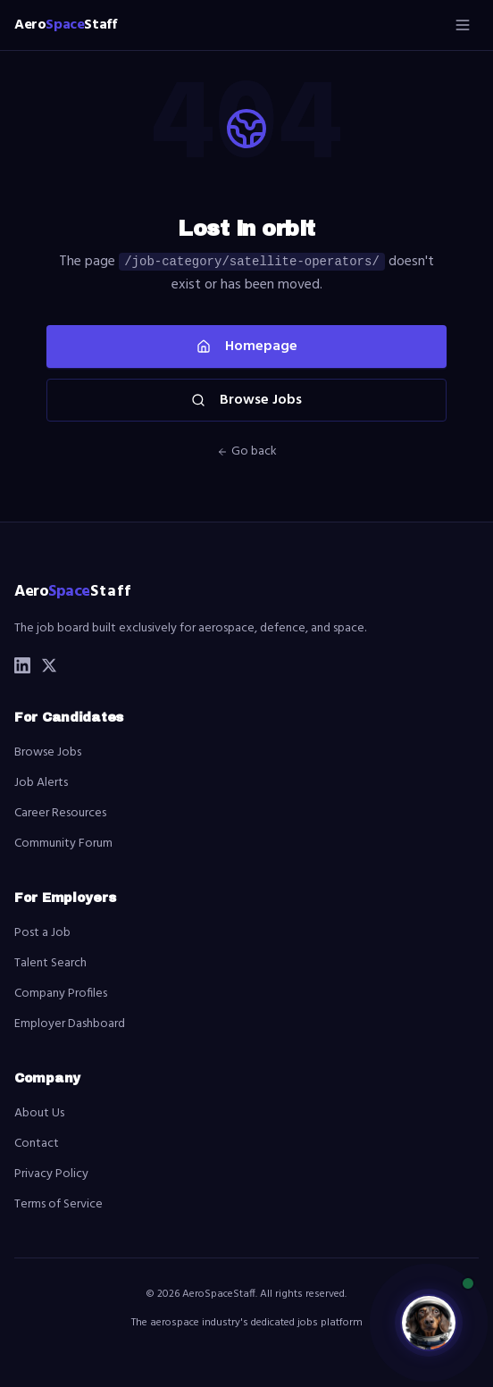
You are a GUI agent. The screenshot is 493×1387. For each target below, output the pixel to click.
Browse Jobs (246, 400)
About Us (39, 1113)
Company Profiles (60, 993)
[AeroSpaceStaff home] (65, 25)
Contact (36, 1143)
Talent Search (50, 963)
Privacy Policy (51, 1174)
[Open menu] (463, 25)
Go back (247, 452)
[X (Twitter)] (49, 665)
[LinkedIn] (22, 665)
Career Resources (60, 813)
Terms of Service (58, 1204)
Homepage (246, 346)
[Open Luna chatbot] (428, 1322)
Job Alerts (41, 783)
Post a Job (42, 933)
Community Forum (63, 843)
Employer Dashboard (69, 1024)
